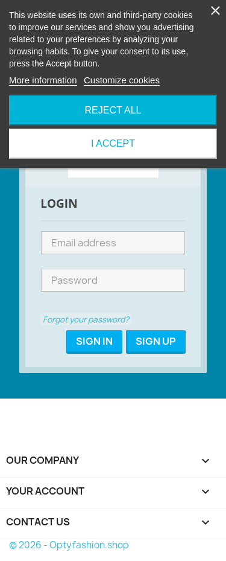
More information (43, 80)
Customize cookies (122, 80)
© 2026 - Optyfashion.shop (69, 545)
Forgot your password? (86, 319)
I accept (113, 143)
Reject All (113, 110)
